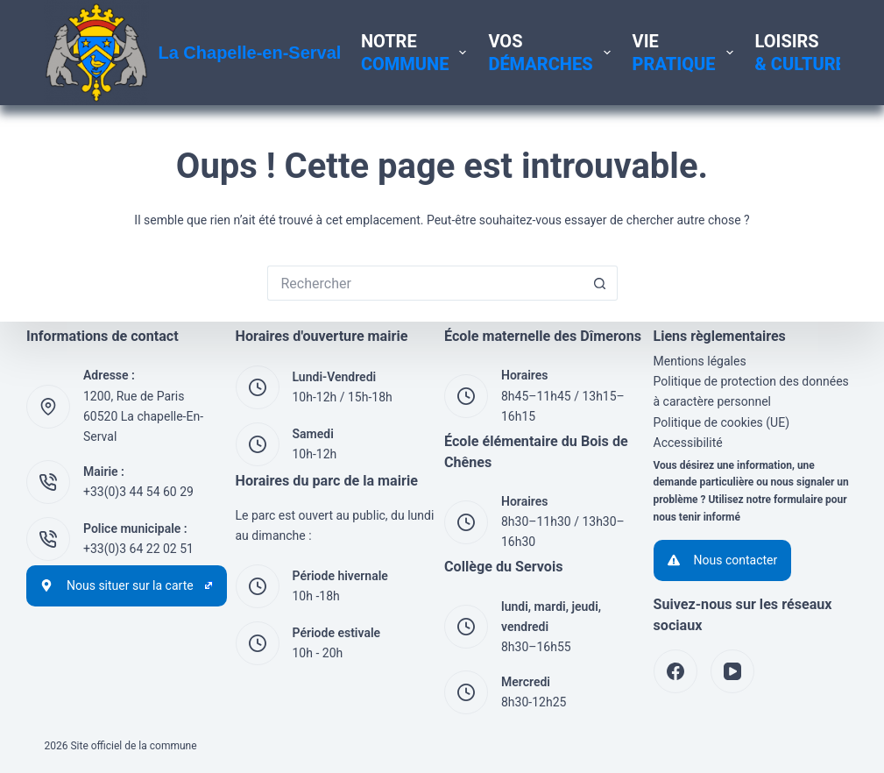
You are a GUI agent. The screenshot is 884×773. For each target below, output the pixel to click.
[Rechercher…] (425, 283)
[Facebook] (675, 671)
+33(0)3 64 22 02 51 (138, 549)
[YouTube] (732, 671)
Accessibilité (688, 443)
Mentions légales (700, 361)
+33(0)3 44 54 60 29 (138, 492)
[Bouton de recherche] (600, 283)
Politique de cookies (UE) (722, 422)
